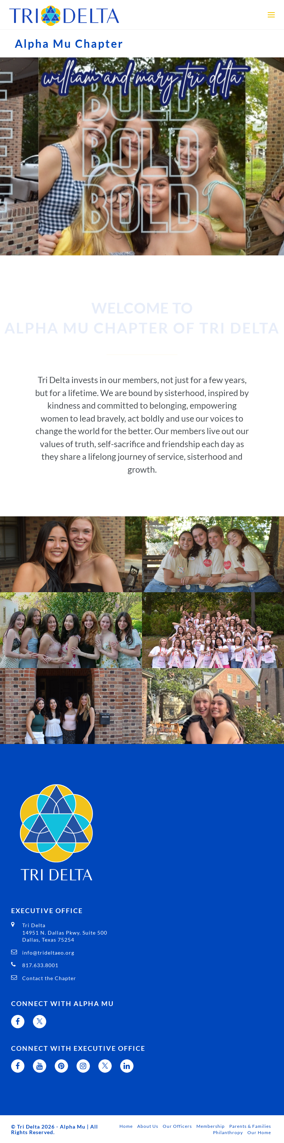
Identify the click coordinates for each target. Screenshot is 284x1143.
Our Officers (177, 1126)
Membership (210, 1126)
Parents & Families (250, 1126)
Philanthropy (228, 1132)
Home (126, 1126)
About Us (147, 1126)
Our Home (259, 1132)
